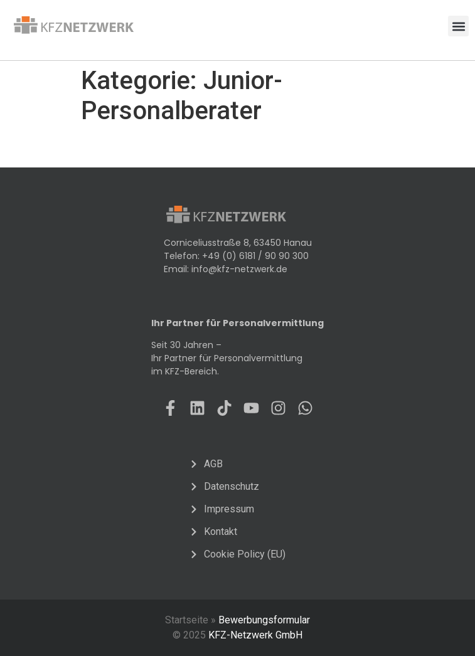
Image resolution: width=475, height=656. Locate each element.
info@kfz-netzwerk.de (239, 269)
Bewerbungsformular (264, 620)
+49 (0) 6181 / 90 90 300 (255, 256)
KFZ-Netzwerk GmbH (255, 635)
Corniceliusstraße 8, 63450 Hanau (238, 242)
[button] (458, 26)
